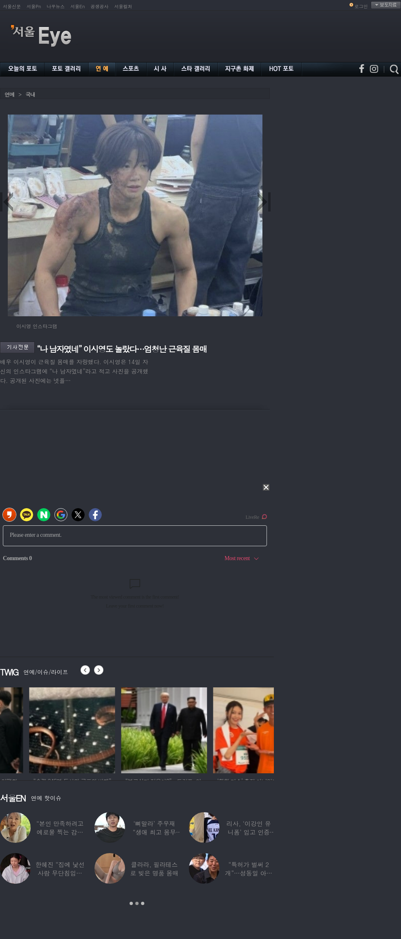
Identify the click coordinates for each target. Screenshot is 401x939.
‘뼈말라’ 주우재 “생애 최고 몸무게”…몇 (154, 832)
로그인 (361, 6)
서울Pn (34, 6)
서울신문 (12, 6)
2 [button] (137, 903)
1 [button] (131, 903)
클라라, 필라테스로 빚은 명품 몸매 (154, 868)
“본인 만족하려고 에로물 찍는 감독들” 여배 (60, 832)
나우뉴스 (56, 6)
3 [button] (142, 903)
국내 (30, 94)
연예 (9, 94)
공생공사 (100, 6)
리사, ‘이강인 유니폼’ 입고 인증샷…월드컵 (248, 832)
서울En (77, 6)
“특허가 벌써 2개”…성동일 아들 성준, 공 (249, 873)
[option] (133, 729)
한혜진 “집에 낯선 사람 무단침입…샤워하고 (59, 873)
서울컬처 (123, 6)
